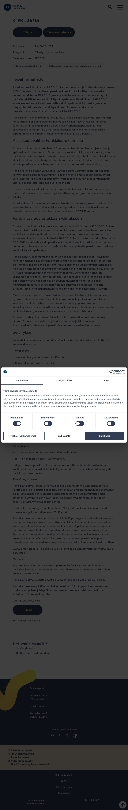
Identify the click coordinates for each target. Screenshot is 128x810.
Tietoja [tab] (106, 380)
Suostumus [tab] (22, 380)
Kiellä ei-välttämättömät (23, 436)
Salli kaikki (104, 436)
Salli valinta (64, 436)
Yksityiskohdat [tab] (64, 380)
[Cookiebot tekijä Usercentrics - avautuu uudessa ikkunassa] (112, 372)
